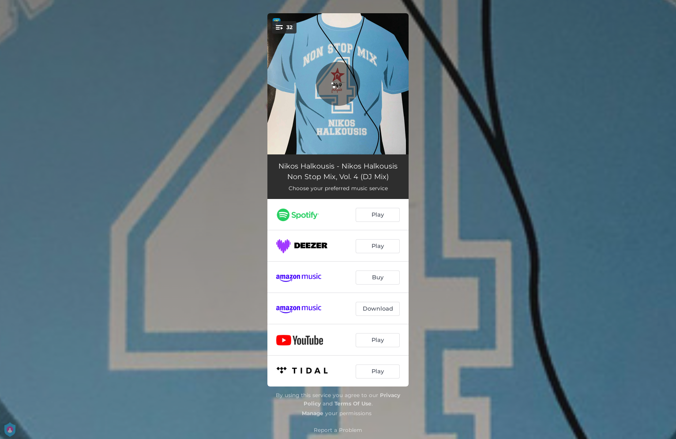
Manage (312, 413)
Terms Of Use (353, 403)
